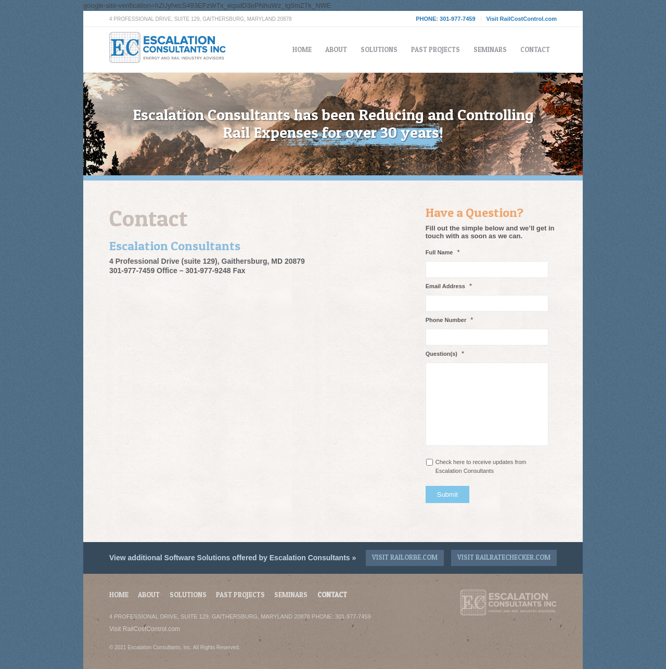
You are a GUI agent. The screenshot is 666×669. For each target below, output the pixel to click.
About (149, 594)
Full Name (443, 252)
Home (119, 594)
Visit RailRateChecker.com (503, 557)
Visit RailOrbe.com (405, 557)
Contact (332, 594)
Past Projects (240, 594)
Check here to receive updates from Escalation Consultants (481, 466)
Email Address (449, 286)
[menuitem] (302, 49)
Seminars (291, 594)
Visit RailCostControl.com (521, 19)
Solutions (188, 594)
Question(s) (445, 353)
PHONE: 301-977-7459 (445, 19)
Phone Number (449, 320)
